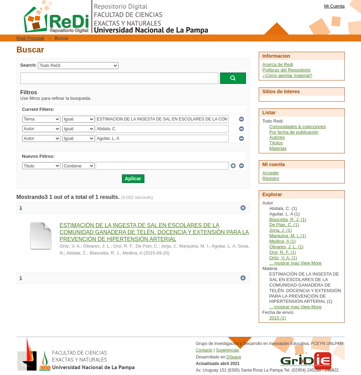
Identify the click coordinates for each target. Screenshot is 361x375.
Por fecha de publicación (294, 132)
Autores (277, 137)
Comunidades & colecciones (297, 126)
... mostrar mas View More (295, 263)
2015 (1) (277, 317)
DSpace (233, 357)
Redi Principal (30, 38)
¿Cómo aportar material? (288, 75)
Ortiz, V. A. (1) (283, 257)
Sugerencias (227, 350)
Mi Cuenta (334, 6)
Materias (278, 148)
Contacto (204, 350)
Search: (28, 65)
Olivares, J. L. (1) (286, 246)
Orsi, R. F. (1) (282, 252)
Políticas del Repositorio (287, 70)
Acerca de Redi (278, 64)
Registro (271, 178)
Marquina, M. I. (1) (287, 235)
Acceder (271, 172)
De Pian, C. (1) (284, 224)
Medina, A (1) (282, 241)
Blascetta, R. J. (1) (287, 219)
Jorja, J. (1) (280, 230)
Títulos (276, 142)
